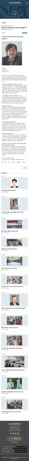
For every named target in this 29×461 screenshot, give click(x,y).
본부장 (13, 162)
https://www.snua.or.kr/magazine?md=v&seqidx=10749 (12, 159)
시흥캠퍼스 (19, 162)
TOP (27, 422)
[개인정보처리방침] (14, 442)
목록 (24, 167)
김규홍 (9, 162)
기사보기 (18, 16)
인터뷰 (24, 162)
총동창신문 (14, 16)
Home (10, 16)
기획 (5, 162)
